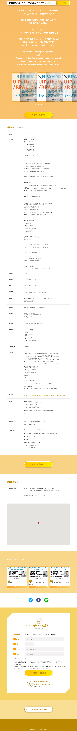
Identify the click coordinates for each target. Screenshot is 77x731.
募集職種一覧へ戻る (39, 709)
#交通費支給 (60, 394)
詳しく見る (17, 586)
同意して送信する (38, 673)
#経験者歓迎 (26, 394)
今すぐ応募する (62, 3)
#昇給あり (28, 395)
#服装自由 (65, 395)
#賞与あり (34, 395)
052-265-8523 (50, 4)
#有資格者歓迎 (33, 394)
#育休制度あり (47, 395)
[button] (61, 88)
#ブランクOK (40, 394)
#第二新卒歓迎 (47, 394)
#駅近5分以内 (40, 395)
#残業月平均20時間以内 (56, 395)
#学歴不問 (54, 394)
